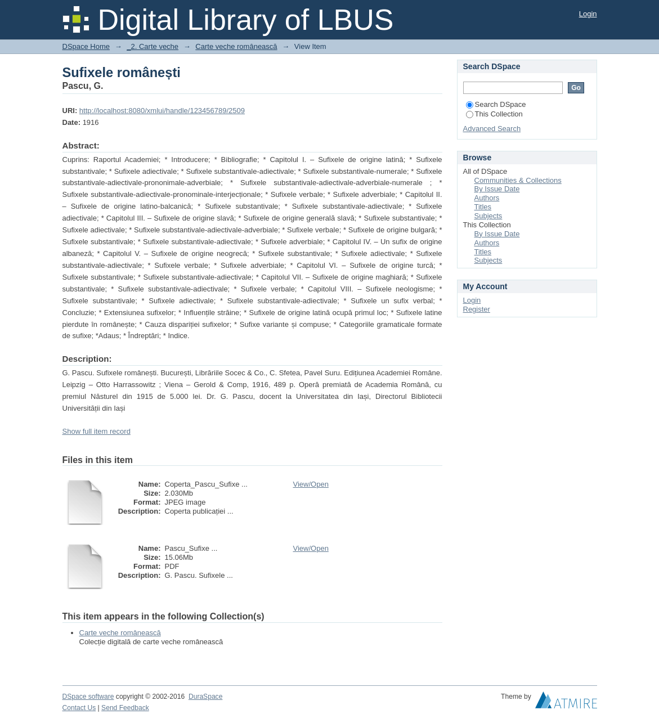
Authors (487, 198)
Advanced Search (492, 128)
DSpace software (88, 696)
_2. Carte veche (152, 46)
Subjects (488, 216)
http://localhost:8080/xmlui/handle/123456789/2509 (162, 110)
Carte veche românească (236, 46)
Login (588, 14)
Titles (483, 207)
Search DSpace (496, 104)
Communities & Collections (518, 180)
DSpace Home (86, 46)
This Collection (494, 114)
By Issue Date (497, 189)
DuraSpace (205, 696)
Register (476, 309)
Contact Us (79, 708)
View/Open (311, 484)
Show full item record (96, 431)
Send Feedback (125, 708)
